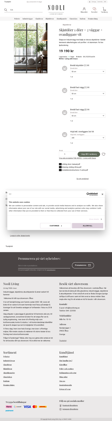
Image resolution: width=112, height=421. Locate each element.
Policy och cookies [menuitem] (66, 369)
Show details (94, 219)
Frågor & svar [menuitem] (65, 389)
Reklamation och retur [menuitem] (67, 373)
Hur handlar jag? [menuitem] (65, 361)
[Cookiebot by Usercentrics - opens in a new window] (88, 194)
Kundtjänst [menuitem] (63, 356)
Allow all (87, 226)
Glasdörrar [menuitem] (39, 19)
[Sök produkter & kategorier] (26, 10)
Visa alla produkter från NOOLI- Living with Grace (77, 158)
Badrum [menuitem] (82, 19)
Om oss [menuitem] (62, 381)
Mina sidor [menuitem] (63, 377)
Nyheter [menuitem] (17, 19)
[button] (94, 10)
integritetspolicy (51, 270)
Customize (56, 226)
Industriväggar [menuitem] (28, 19)
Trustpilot (7, 2)
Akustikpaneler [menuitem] (61, 19)
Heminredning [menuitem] (93, 19)
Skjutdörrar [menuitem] (50, 19)
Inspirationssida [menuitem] (65, 385)
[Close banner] (102, 194)
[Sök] (6, 10)
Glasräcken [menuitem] (73, 19)
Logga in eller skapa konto (20, 236)
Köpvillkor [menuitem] (63, 365)
